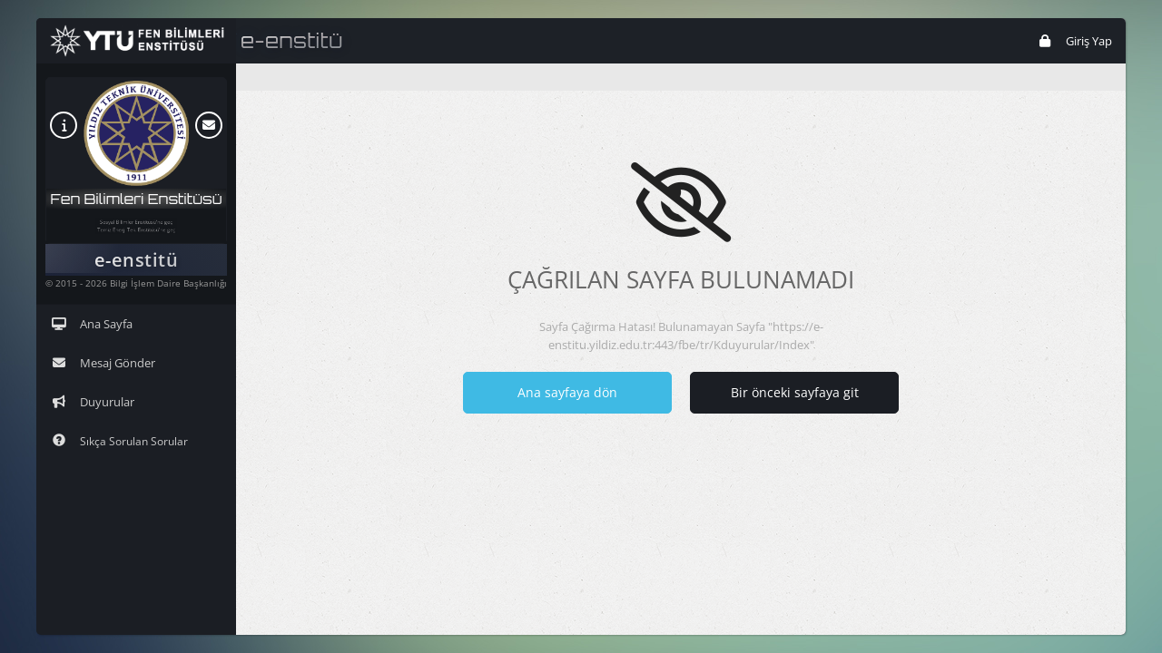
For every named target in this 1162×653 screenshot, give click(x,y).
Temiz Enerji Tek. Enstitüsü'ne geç (136, 234)
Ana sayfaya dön (567, 392)
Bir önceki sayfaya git (795, 392)
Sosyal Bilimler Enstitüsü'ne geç (136, 217)
